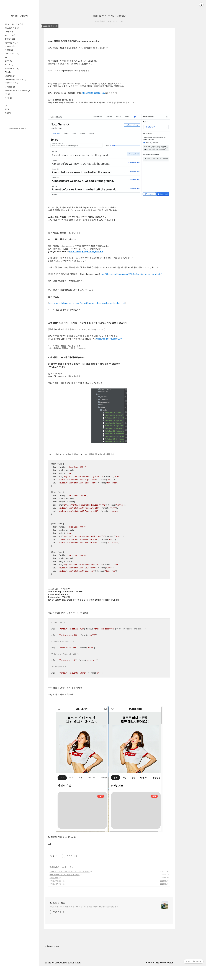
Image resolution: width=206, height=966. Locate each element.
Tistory (157, 962)
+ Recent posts (52, 946)
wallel (171, 962)
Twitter (57, 962)
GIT (8, 57)
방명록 (8, 113)
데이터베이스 (12, 68)
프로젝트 (10, 76)
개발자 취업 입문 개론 (15, 79)
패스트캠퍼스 (12, 28)
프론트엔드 (11, 83)
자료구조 (10, 46)
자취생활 (10, 87)
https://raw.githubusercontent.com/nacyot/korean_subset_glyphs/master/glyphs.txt (87, 303)
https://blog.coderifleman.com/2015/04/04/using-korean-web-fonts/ (131, 274)
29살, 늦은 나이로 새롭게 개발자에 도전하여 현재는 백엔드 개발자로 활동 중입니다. (84, 906)
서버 (9, 32)
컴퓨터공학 (11, 43)
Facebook (63, 962)
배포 (8, 61)
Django (10, 35)
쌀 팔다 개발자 (19, 15)
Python (10, 39)
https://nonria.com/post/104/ (109, 339)
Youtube (71, 962)
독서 (8, 98)
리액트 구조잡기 (56, 881)
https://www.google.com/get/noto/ (86, 251)
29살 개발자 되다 (14, 24)
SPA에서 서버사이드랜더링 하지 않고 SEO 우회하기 (70, 872)
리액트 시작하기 (56, 884)
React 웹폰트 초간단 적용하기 (109, 15)
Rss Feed (48, 962)
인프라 (9, 50)
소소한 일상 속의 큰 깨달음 (17, 90)
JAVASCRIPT (12, 54)
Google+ (78, 962)
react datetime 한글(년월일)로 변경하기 (64, 875)
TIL (8, 72)
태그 (7, 109)
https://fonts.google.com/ (93, 93)
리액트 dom (54, 878)
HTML (9, 65)
